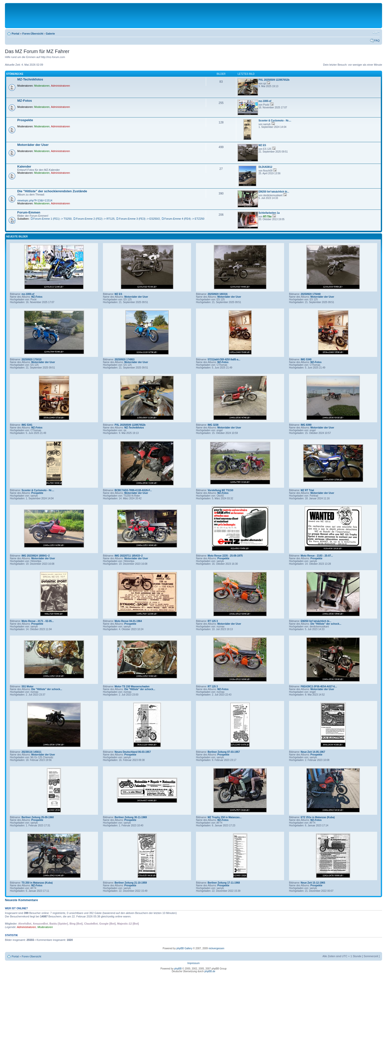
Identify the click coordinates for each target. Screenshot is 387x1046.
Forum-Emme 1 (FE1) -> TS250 (52, 218)
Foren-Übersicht (32, 33)
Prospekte (25, 120)
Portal (15, 33)
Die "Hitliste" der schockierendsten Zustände (52, 191)
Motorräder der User (33, 145)
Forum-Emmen (28, 212)
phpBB (178, 968)
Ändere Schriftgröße (376, 32)
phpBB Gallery (184, 948)
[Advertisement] (193, 15)
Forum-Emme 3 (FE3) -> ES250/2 (139, 218)
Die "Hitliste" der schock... (325, 623)
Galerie (50, 33)
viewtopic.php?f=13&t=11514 (34, 200)
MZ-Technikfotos (30, 79)
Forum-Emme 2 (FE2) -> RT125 (95, 218)
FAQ (377, 40)
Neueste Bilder (17, 236)
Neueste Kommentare (21, 900)
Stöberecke (14, 74)
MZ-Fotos (24, 100)
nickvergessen (216, 948)
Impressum (193, 963)
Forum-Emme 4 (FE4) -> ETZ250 (184, 218)
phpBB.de (209, 971)
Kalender (24, 166)
